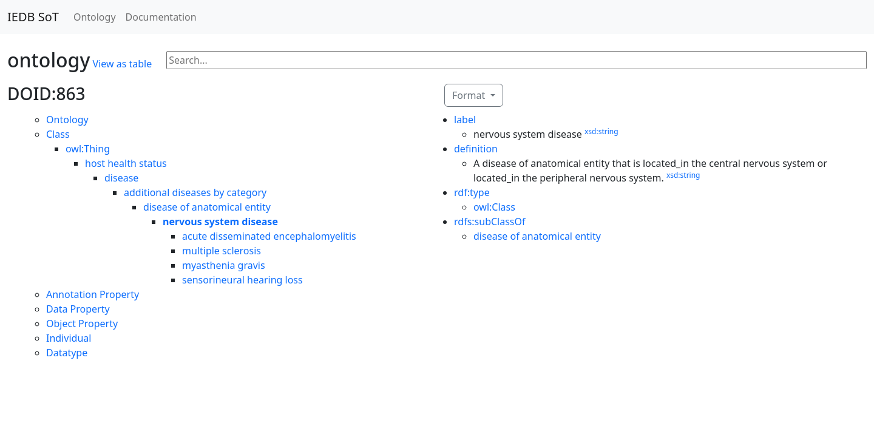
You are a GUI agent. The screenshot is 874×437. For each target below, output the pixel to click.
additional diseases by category (195, 192)
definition (476, 148)
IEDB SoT (33, 16)
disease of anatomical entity (207, 207)
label (465, 119)
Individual (68, 338)
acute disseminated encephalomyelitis (269, 236)
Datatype (66, 352)
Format (469, 95)
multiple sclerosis (221, 250)
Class (58, 134)
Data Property (78, 309)
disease (121, 178)
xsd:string (601, 131)
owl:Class (494, 207)
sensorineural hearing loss (242, 279)
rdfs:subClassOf (490, 221)
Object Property (82, 323)
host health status (126, 163)
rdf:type (472, 192)
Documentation (161, 17)
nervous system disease (220, 221)
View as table (122, 63)
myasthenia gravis (223, 265)
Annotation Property (92, 294)
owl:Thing (88, 148)
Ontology (94, 17)
